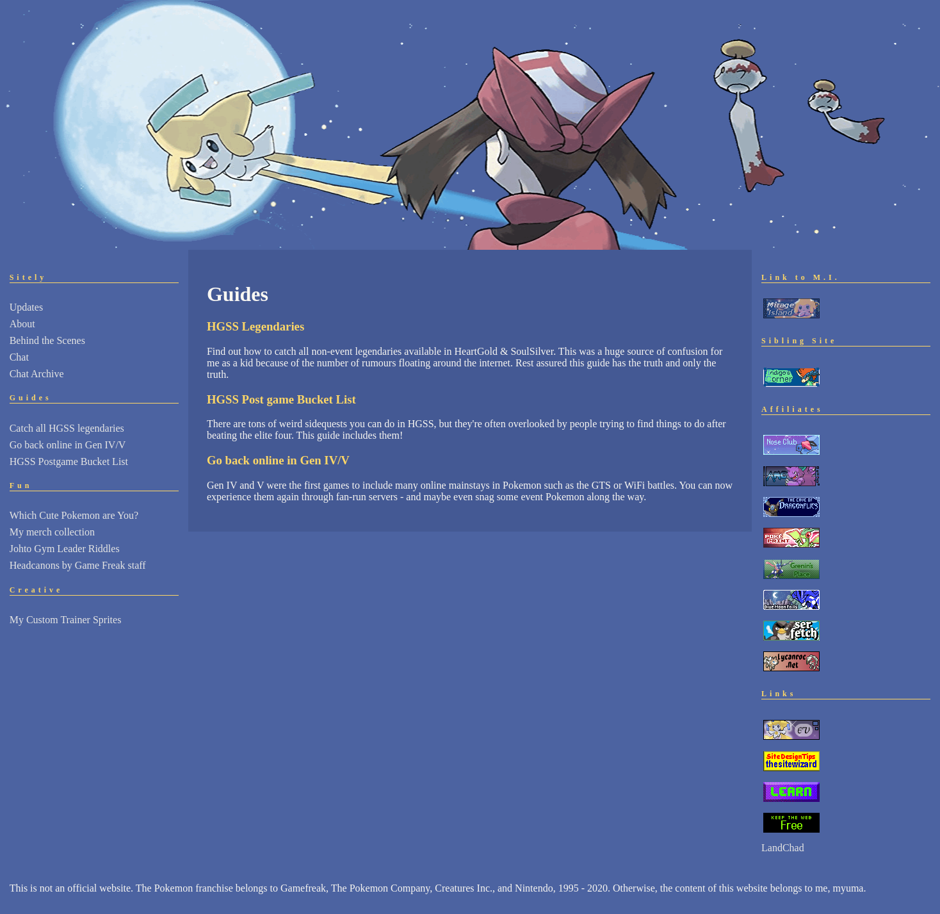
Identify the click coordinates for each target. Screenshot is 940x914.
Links (778, 693)
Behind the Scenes (47, 340)
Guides (31, 397)
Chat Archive (37, 373)
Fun (21, 485)
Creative (36, 589)
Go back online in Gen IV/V (68, 444)
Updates (26, 307)
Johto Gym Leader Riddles (65, 548)
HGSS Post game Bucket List (281, 399)
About (22, 323)
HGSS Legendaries (255, 326)
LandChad (782, 847)
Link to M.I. (800, 277)
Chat (19, 357)
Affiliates (792, 409)
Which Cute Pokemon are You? (74, 515)
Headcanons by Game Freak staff (78, 565)
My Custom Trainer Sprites (66, 619)
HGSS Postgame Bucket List (69, 461)
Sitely (28, 277)
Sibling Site (799, 340)
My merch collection (52, 531)
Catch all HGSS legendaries (67, 428)
